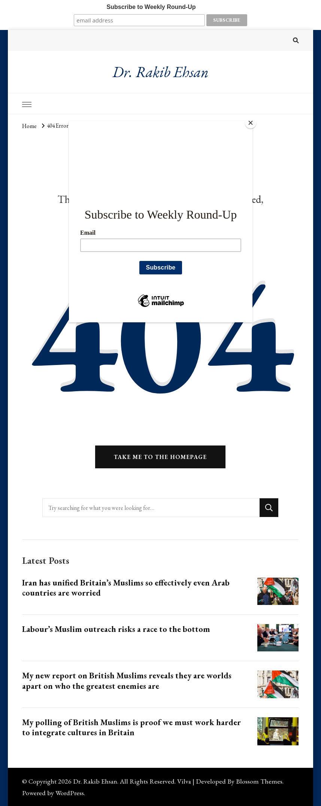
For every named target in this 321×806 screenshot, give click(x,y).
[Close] (250, 122)
